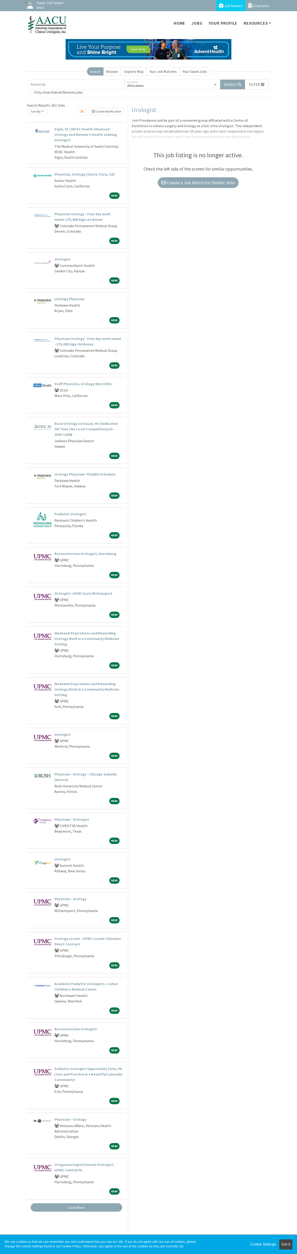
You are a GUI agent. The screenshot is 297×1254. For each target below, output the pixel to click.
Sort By (36, 111)
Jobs (197, 23)
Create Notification (106, 111)
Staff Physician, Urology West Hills (83, 383)
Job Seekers (231, 5)
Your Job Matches (163, 71)
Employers (258, 5)
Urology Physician (69, 299)
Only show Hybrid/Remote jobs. (58, 92)
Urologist (62, 259)
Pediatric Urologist (70, 514)
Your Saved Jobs (195, 71)
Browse (112, 71)
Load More (76, 1207)
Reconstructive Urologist (75, 1029)
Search (95, 71)
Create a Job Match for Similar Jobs (198, 182)
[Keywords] (76, 84)
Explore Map (133, 71)
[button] (256, 84)
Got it (286, 1244)
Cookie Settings (263, 1244)
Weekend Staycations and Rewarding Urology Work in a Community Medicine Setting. (86, 638)
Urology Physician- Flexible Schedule (84, 474)
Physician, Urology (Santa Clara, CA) (84, 174)
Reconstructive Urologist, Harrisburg (85, 553)
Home (179, 23)
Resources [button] (256, 23)
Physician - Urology (70, 898)
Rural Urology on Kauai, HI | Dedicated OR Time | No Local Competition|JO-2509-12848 (85, 429)
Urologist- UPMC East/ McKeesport (83, 593)
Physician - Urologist (71, 819)
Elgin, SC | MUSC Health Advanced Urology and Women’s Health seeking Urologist (85, 134)
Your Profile (223, 23)
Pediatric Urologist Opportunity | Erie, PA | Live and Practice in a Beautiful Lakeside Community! (88, 1074)
